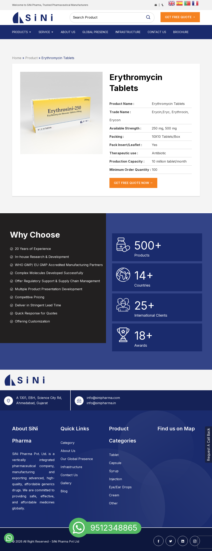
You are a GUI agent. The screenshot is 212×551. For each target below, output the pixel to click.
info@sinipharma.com (103, 398)
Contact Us (156, 32)
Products (21, 32)
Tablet (114, 455)
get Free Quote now (133, 183)
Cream (114, 495)
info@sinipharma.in (101, 403)
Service (46, 32)
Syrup (114, 471)
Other (113, 503)
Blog (64, 491)
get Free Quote (180, 17)
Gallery (66, 483)
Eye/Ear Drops (120, 487)
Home (16, 58)
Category (68, 443)
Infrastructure (127, 32)
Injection (115, 479)
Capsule (115, 463)
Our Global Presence (77, 459)
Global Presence (95, 32)
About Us (68, 32)
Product (31, 58)
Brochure (180, 32)
